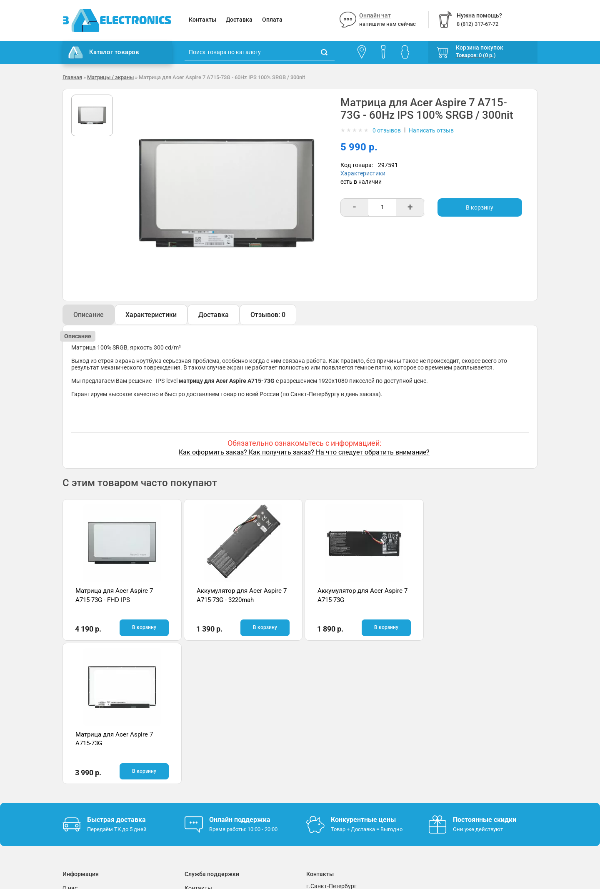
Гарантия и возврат (89, 757)
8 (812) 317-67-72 (329, 767)
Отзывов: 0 (267, 315)
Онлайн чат (375, 15)
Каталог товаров (103, 52)
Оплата (272, 19)
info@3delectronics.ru (382, 767)
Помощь (196, 757)
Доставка (239, 19)
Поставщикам (82, 782)
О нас (70, 744)
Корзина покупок (479, 47)
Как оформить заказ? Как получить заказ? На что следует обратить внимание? (304, 452)
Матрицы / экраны (110, 77)
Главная (72, 77)
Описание (88, 315)
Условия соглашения (91, 769)
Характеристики (362, 173)
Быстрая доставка (116, 676)
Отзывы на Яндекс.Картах (464, 758)
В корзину (479, 207)
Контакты (202, 19)
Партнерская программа (96, 794)
